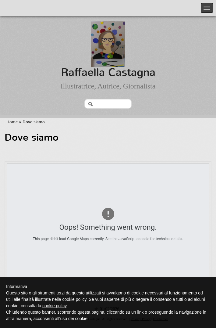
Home (12, 121)
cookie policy (54, 305)
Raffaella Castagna (108, 72)
